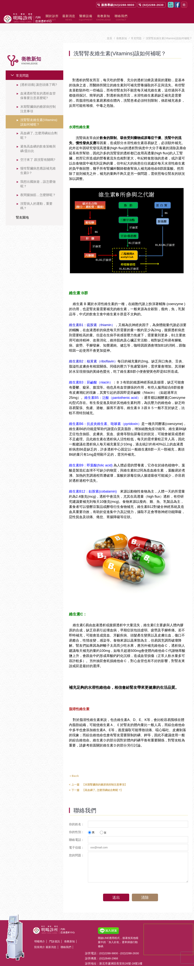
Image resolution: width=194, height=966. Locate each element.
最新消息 (51, 939)
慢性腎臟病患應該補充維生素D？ (38, 163)
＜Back (74, 768)
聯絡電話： (76, 832)
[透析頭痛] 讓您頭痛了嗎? (38, 77)
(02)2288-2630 (152, 4)
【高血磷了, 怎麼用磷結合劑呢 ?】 (96, 782)
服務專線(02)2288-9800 (117, 4)
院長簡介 (39, 939)
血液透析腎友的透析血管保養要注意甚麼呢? (38, 88)
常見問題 (22, 68)
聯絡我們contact (171, 5)
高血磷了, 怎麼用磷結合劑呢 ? (38, 128)
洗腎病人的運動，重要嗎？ (36, 198)
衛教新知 (121, 30)
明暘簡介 (39, 933)
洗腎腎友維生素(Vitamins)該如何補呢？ (38, 115)
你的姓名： (76, 816)
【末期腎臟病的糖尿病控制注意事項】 (98, 777)
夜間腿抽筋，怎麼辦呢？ (38, 187)
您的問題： (76, 847)
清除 (146, 890)
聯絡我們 (66, 939)
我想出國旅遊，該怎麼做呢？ (38, 176)
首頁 (109, 30)
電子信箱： (76, 840)
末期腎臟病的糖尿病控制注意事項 (38, 101)
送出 (115, 890)
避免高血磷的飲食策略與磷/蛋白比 (38, 141)
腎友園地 (22, 210)
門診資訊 (54, 933)
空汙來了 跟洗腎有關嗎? (37, 152)
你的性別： (76, 824)
